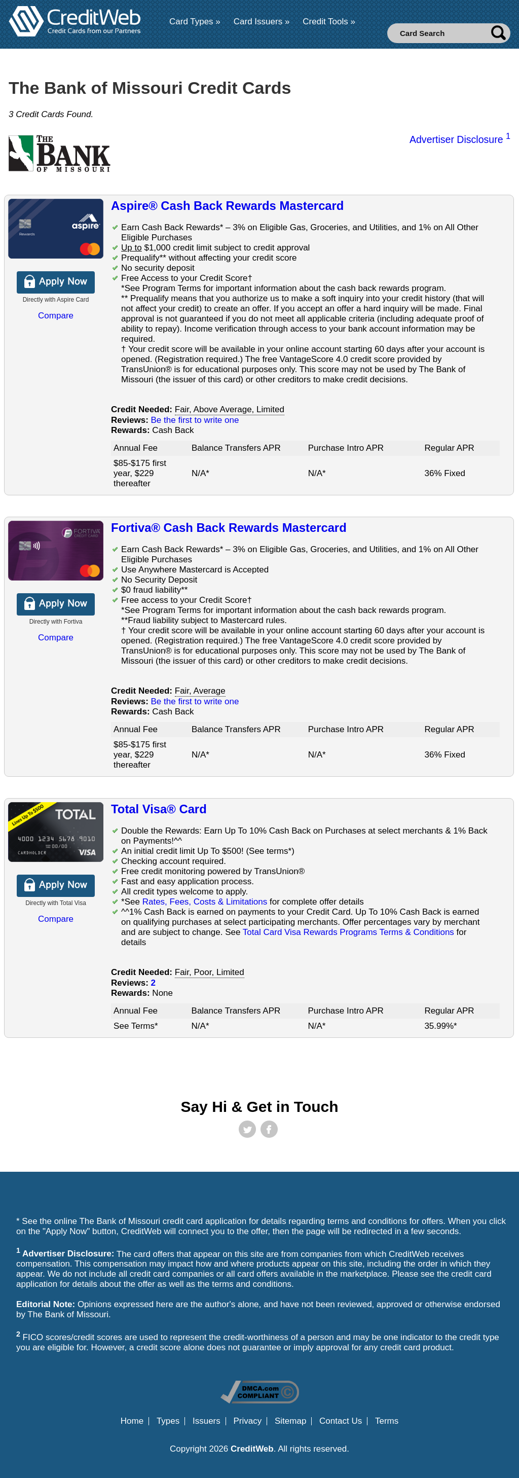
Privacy (248, 1421)
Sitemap (290, 1421)
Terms (386, 1421)
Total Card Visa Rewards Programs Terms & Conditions (348, 932)
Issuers (206, 1421)
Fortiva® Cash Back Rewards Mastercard (229, 527)
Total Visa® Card (159, 809)
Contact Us (340, 1421)
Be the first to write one (195, 420)
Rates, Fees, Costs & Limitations (205, 902)
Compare (55, 315)
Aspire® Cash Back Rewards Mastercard (227, 205)
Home (132, 1421)
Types (168, 1421)
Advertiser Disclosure (460, 138)
